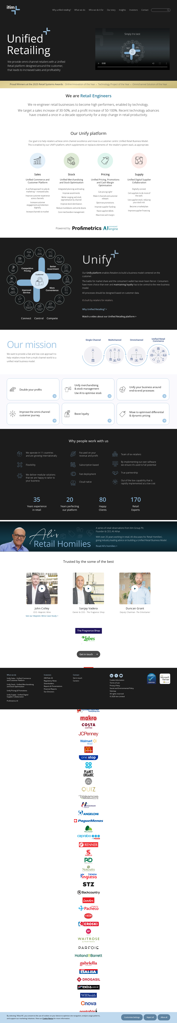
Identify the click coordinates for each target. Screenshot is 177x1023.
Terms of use (115, 683)
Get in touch (89, 654)
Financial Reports (50, 689)
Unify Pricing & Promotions (17, 691)
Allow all (164, 1017)
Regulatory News (50, 681)
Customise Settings (132, 1017)
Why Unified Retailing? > (94, 309)
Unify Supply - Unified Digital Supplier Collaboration (17, 696)
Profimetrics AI (12, 701)
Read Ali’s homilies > (106, 546)
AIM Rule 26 (48, 678)
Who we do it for (96, 9)
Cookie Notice (47, 1018)
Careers (76, 681)
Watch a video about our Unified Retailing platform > (109, 316)
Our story (111, 9)
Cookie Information (117, 680)
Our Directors (49, 692)
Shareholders (49, 683)
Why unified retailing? (61, 9)
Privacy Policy (115, 685)
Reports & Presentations (53, 686)
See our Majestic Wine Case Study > (42, 616)
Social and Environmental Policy (122, 688)
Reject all (150, 1017)
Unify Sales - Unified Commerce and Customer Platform (19, 679)
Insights (122, 9)
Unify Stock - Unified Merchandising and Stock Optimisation (20, 685)
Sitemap (113, 691)
